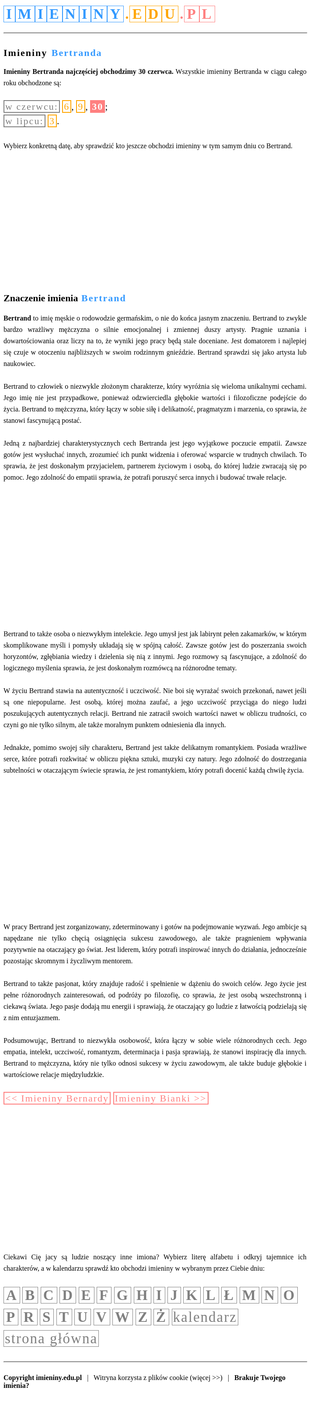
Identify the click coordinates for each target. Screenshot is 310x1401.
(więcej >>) (206, 1377)
